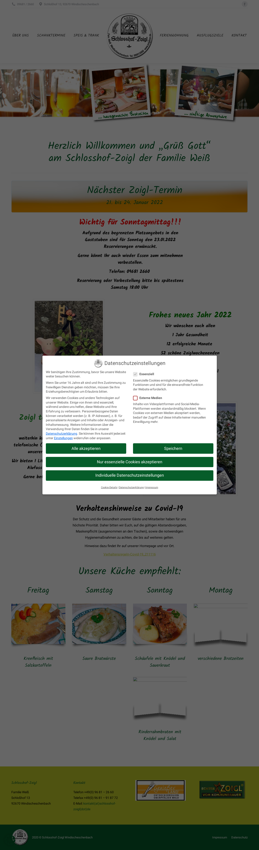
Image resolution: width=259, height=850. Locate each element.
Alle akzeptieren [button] (86, 448)
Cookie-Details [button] (109, 487)
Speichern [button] (173, 448)
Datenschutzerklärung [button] (131, 487)
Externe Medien (149, 398)
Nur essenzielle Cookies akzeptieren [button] (129, 462)
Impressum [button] (151, 487)
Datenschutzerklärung (61, 433)
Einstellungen (63, 438)
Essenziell (145, 374)
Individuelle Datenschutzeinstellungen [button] (129, 475)
